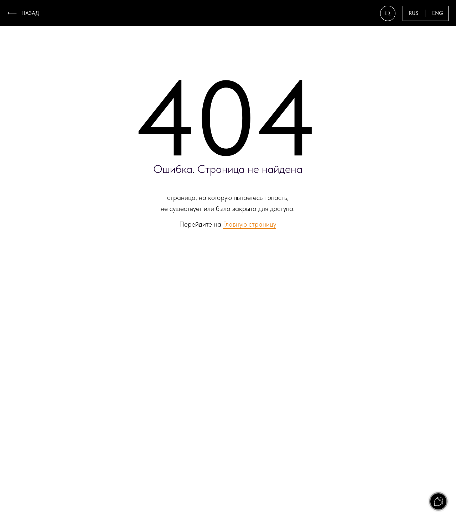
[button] (388, 13)
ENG (437, 13)
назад (30, 13)
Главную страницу (249, 224)
